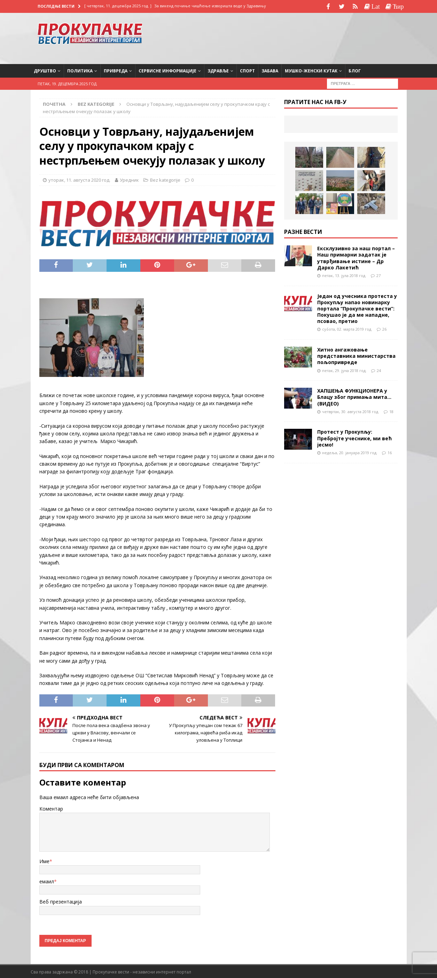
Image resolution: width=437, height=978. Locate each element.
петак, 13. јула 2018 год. (344, 274)
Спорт (247, 70)
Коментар (51, 807)
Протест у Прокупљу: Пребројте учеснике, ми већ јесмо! (354, 437)
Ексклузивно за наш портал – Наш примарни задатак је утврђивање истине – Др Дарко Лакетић (356, 257)
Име (44, 860)
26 (384, 328)
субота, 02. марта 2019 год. (347, 328)
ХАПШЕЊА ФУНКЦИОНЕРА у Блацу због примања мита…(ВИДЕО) (354, 396)
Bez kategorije (165, 179)
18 (391, 410)
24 (379, 369)
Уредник (129, 179)
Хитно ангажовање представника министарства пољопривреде (356, 355)
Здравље (218, 70)
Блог (355, 70)
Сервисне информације (167, 70)
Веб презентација (60, 901)
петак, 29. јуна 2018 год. (344, 369)
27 (378, 274)
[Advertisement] (343, 36)
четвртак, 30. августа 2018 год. (350, 410)
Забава (270, 70)
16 (390, 451)
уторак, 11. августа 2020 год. (79, 179)
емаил (46, 880)
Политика (80, 70)
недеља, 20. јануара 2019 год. (349, 451)
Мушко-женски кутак (311, 70)
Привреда (115, 70)
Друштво (45, 70)
